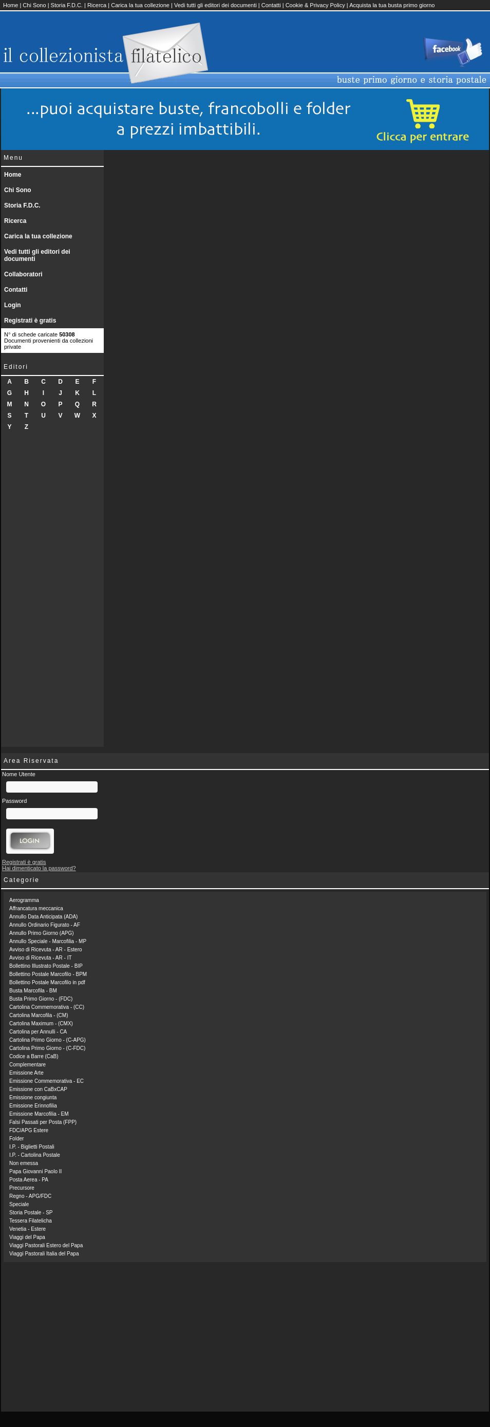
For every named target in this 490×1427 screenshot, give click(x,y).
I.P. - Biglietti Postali (31, 1147)
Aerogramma (24, 900)
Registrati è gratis (30, 320)
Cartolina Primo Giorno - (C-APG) (47, 1040)
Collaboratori (23, 274)
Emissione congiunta (32, 1097)
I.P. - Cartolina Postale (34, 1155)
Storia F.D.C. (67, 5)
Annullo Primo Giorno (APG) (41, 933)
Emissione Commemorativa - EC (46, 1081)
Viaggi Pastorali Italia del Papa (44, 1253)
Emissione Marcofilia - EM (39, 1114)
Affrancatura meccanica (36, 908)
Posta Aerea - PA (28, 1179)
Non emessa (23, 1163)
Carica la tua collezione (140, 5)
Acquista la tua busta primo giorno (392, 5)
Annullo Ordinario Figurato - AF (44, 925)
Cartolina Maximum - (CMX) (41, 1023)
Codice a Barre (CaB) (34, 1056)
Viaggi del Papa (27, 1237)
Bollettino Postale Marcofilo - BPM (48, 974)
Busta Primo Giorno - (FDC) (40, 999)
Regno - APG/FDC (30, 1196)
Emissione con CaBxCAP (38, 1089)
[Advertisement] (52, 593)
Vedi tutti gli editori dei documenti (215, 5)
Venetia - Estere (27, 1229)
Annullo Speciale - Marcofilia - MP (47, 941)
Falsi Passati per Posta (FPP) (43, 1122)
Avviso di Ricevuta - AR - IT (40, 958)
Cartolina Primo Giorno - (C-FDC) (47, 1048)
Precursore (21, 1188)
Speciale (19, 1204)
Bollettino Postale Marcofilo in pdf (47, 982)
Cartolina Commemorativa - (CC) (46, 1007)
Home (10, 5)
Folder (16, 1138)
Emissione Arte (26, 1073)
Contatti (271, 5)
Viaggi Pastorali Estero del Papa (46, 1245)
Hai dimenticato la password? (39, 868)
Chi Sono (34, 5)
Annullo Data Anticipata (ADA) (43, 916)
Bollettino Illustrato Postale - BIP (46, 966)
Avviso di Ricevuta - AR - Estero (45, 949)
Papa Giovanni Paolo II (35, 1171)
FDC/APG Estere (28, 1130)
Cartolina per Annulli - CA (38, 1032)
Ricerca (96, 5)
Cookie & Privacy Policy (315, 5)
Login (12, 305)
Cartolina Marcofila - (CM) (38, 1015)
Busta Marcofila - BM (33, 990)
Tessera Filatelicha (30, 1221)
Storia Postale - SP (30, 1212)
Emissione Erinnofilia (33, 1106)
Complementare (27, 1064)
